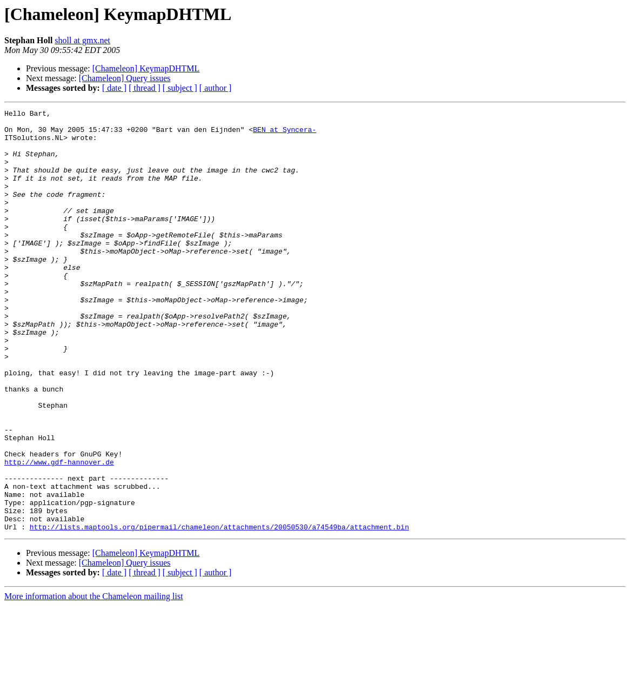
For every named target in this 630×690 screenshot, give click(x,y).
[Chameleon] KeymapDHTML (146, 68)
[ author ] (215, 87)
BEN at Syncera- (284, 134)
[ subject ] (180, 87)
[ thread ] (144, 87)
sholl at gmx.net (82, 40)
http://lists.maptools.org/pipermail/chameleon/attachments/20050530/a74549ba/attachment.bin (219, 611)
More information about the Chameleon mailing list (93, 680)
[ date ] (114, 87)
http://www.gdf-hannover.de (59, 533)
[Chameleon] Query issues (125, 78)
